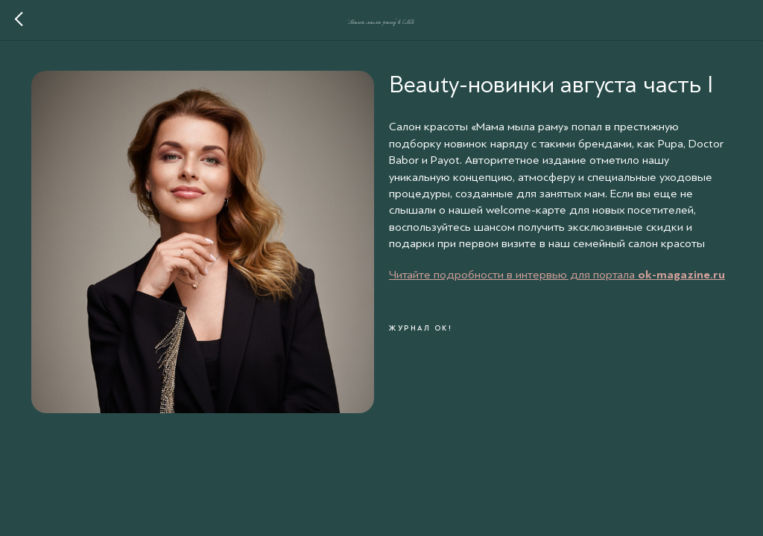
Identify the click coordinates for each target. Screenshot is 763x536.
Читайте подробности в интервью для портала (513, 274)
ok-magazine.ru (681, 274)
